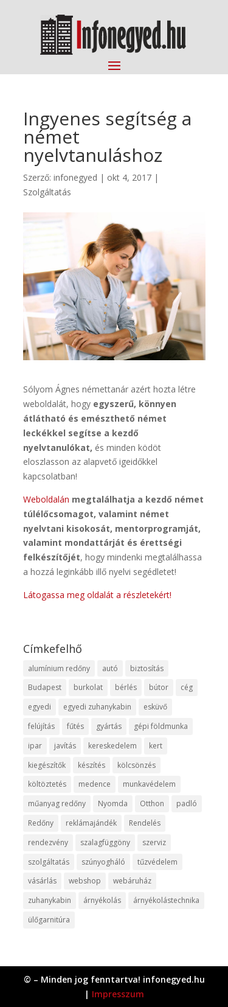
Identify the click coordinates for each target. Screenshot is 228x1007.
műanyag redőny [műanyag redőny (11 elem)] (57, 803)
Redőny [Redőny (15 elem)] (41, 823)
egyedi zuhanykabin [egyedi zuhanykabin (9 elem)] (97, 707)
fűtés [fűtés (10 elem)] (75, 726)
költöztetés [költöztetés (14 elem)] (47, 784)
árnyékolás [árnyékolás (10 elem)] (102, 900)
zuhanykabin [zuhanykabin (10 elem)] (49, 900)
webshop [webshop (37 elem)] (85, 881)
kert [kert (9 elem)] (155, 745)
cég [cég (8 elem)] (187, 687)
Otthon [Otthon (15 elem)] (152, 803)
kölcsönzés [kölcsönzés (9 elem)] (136, 765)
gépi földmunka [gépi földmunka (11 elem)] (161, 726)
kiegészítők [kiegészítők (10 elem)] (47, 765)
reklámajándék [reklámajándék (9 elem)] (91, 823)
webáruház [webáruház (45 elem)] (132, 881)
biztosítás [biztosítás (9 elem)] (147, 668)
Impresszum (118, 994)
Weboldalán (46, 499)
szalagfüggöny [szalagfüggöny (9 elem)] (105, 842)
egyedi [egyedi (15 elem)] (39, 707)
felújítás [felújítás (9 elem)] (41, 726)
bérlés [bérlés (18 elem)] (126, 687)
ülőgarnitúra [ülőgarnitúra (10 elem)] (49, 920)
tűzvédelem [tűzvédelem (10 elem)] (157, 862)
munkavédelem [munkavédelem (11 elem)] (149, 784)
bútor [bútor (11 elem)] (158, 687)
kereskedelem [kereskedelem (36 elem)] (112, 745)
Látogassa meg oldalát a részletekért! (97, 595)
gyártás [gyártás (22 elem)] (109, 726)
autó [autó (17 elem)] (110, 668)
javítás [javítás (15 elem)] (65, 745)
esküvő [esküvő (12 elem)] (155, 707)
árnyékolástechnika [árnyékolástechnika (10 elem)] (166, 900)
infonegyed (75, 177)
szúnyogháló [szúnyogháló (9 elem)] (103, 862)
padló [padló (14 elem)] (186, 803)
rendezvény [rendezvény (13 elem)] (48, 842)
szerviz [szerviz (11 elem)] (154, 842)
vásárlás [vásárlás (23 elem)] (42, 881)
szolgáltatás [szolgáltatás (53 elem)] (48, 862)
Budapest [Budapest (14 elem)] (44, 687)
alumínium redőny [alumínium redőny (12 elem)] (59, 668)
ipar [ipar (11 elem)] (35, 745)
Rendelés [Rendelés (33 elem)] (145, 823)
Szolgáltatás (47, 192)
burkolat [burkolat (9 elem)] (88, 687)
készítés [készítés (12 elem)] (91, 765)
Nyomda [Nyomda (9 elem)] (113, 803)
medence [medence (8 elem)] (94, 784)
